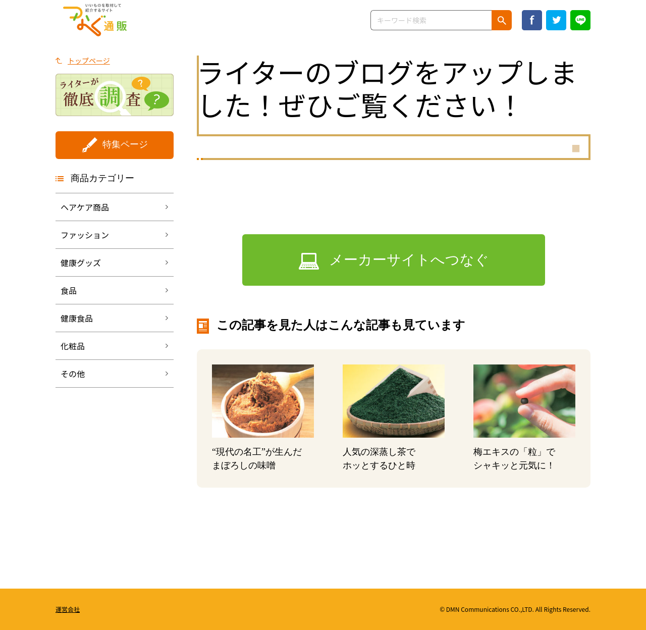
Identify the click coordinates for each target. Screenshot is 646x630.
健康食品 (77, 318)
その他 (73, 374)
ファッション (85, 235)
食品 (69, 290)
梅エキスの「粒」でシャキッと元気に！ (514, 458)
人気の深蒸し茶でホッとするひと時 (379, 458)
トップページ (89, 61)
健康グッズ (81, 262)
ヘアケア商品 (85, 207)
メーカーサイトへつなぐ (409, 260)
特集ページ (125, 144)
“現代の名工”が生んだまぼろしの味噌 (257, 458)
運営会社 (68, 609)
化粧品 (73, 346)
